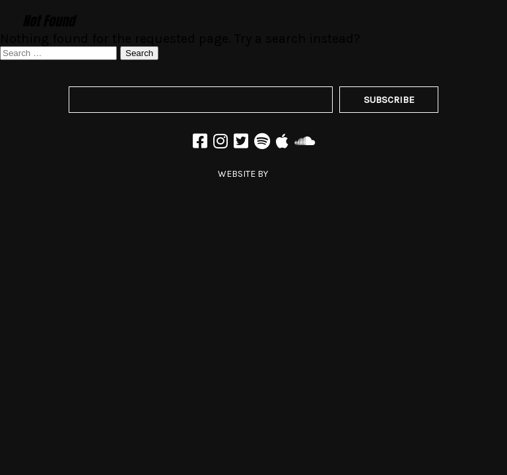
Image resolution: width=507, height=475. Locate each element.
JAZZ (280, 173)
